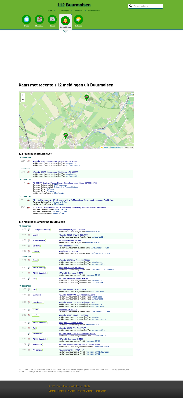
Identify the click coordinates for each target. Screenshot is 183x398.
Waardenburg (38, 302)
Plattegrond (39, 21)
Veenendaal (37, 345)
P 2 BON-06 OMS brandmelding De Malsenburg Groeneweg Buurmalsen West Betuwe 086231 (71, 207)
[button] (86, 96)
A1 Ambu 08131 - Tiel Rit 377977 (72, 328)
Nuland (35, 310)
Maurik (35, 235)
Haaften (36, 315)
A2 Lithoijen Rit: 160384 (68, 251)
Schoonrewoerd (39, 240)
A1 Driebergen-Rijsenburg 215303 (72, 229)
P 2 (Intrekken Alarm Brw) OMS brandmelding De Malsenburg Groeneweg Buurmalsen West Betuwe (74, 200)
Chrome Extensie (85, 391)
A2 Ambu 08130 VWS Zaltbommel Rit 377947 (77, 333)
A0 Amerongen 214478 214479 (71, 350)
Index (50, 10)
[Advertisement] (91, 54)
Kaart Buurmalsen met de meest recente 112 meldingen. (76, 120)
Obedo (87, 386)
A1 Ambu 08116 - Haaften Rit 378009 (74, 315)
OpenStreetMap (117, 147)
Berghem (36, 246)
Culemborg (37, 295)
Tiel (34, 279)
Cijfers (26, 21)
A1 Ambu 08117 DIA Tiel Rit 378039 (73, 278)
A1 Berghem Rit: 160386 (69, 246)
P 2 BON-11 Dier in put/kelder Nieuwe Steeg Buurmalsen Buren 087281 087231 (65, 183)
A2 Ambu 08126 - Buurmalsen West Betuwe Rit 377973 (55, 161)
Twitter (61, 391)
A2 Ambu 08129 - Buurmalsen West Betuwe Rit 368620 (55, 172)
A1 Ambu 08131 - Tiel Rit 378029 (72, 289)
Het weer (78, 21)
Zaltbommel (37, 334)
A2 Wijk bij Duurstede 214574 (71, 273)
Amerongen (37, 350)
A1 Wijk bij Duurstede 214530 (71, 323)
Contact (52, 391)
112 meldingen (65, 23)
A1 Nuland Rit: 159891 (68, 310)
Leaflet (104, 147)
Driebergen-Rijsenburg (41, 230)
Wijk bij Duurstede (39, 273)
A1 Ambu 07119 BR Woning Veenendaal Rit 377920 (80, 344)
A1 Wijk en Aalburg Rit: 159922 (71, 268)
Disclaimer (101, 391)
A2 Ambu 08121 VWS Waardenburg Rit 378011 (78, 302)
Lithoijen (36, 251)
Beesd (35, 260)
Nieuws (52, 21)
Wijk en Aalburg (39, 268)
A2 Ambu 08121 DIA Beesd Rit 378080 (74, 260)
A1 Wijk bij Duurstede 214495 (71, 339)
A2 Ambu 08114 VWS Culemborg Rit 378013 (77, 295)
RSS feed (71, 391)
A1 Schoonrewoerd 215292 (70, 240)
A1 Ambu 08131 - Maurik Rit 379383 (73, 235)
